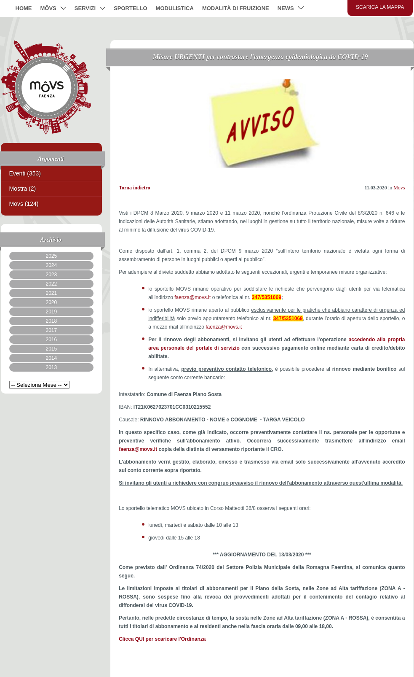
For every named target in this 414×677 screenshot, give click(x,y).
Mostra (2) (22, 188)
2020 (51, 302)
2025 (51, 256)
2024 (51, 265)
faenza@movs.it (192, 297)
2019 (51, 312)
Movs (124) (24, 203)
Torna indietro (134, 188)
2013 (51, 367)
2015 (51, 349)
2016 (51, 340)
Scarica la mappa (380, 7)
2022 (51, 284)
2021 (51, 293)
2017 (51, 330)
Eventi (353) (25, 173)
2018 (51, 321)
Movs (399, 188)
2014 (51, 358)
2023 (51, 275)
